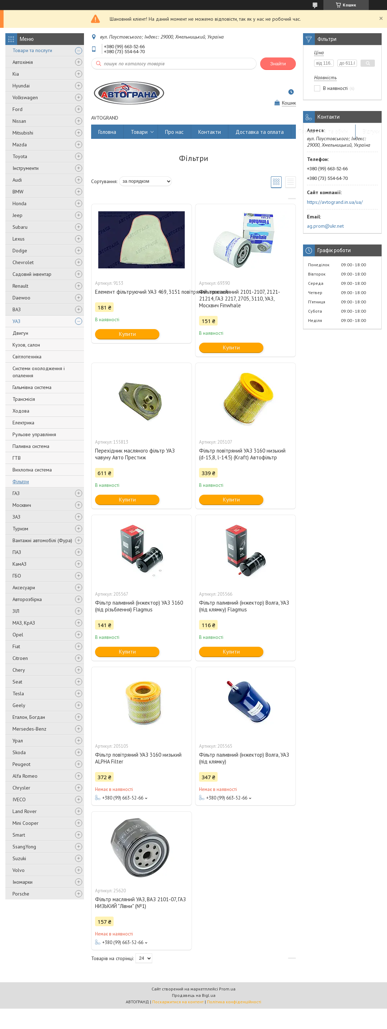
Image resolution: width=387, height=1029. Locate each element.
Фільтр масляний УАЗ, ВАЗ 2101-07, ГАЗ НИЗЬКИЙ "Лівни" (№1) (140, 902)
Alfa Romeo (25, 776)
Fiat (16, 646)
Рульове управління (34, 434)
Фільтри (21, 481)
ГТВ (17, 458)
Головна (107, 132)
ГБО (17, 575)
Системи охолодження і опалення (39, 372)
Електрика (23, 422)
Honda (19, 203)
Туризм (20, 528)
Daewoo (21, 297)
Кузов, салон (26, 345)
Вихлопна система (32, 469)
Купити (127, 334)
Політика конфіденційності (234, 1001)
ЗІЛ (16, 611)
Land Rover (25, 811)
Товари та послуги (32, 50)
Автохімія (23, 62)
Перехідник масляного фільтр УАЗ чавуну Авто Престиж (135, 454)
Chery (19, 670)
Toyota (20, 156)
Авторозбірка (27, 599)
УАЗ (16, 321)
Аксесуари (24, 587)
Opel (18, 634)
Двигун (20, 333)
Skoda (19, 752)
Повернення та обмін (323, 132)
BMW (18, 191)
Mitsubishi (23, 133)
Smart (19, 835)
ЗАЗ (16, 517)
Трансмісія (24, 399)
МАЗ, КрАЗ (24, 623)
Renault (20, 286)
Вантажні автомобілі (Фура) (42, 540)
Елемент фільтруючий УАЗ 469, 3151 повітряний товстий (141, 291)
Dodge (20, 250)
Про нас (174, 132)
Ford (18, 109)
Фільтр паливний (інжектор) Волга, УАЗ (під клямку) (244, 758)
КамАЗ (19, 564)
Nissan (19, 121)
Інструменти (26, 168)
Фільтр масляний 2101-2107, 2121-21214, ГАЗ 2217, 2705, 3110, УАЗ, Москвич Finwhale (239, 298)
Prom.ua (227, 989)
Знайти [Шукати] (278, 63)
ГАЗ (16, 493)
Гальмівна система (32, 387)
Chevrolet (23, 262)
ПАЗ (17, 552)
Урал (18, 740)
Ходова (21, 411)
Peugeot (21, 764)
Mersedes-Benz (29, 729)
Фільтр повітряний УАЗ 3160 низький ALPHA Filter (138, 758)
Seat (17, 682)
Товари (139, 132)
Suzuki (19, 858)
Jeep (18, 215)
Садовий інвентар (32, 274)
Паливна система (31, 446)
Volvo (19, 870)
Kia (16, 74)
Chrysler (21, 788)
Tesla (18, 693)
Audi (17, 180)
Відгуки (371, 132)
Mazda (20, 144)
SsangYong (24, 846)
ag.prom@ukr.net (325, 226)
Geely (19, 705)
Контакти (209, 132)
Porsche (21, 894)
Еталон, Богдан (29, 717)
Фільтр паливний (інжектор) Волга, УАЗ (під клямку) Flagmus (244, 606)
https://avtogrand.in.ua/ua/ (335, 202)
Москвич (22, 505)
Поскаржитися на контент (178, 1001)
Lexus (19, 239)
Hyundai (21, 85)
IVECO (19, 799)
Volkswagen (25, 97)
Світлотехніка (27, 356)
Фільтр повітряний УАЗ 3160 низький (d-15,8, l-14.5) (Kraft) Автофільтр (242, 454)
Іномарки (23, 882)
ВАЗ (17, 309)
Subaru (20, 227)
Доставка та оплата (259, 132)
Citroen (20, 658)
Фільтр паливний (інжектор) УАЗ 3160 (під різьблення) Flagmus (139, 606)
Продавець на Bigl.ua (193, 995)
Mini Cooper (26, 823)
